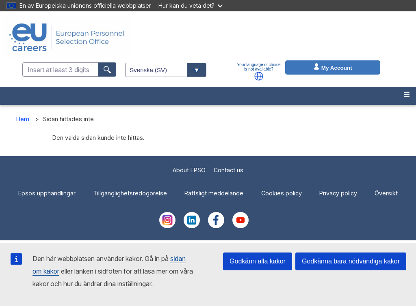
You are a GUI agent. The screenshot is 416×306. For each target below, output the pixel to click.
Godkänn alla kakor (258, 261)
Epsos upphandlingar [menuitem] (47, 193)
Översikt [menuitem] (386, 193)
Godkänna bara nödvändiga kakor (351, 261)
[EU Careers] (67, 37)
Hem (22, 119)
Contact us (228, 170)
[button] (259, 76)
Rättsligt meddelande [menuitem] (213, 193)
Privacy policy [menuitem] (338, 193)
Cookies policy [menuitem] (281, 193)
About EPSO (189, 170)
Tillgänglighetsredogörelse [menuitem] (130, 193)
